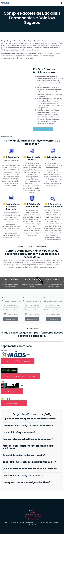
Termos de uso (33, 519)
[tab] (32, 359)
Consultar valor (10, 319)
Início (33, 510)
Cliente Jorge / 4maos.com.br (18, 361)
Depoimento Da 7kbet (14, 403)
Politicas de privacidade (33, 515)
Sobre (33, 512)
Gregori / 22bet (12, 391)
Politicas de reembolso (33, 517)
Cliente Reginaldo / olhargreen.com (21, 376)
